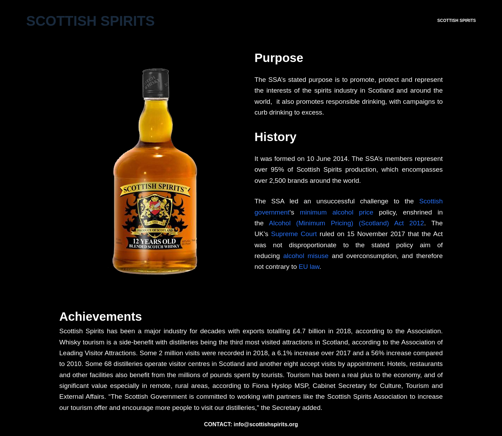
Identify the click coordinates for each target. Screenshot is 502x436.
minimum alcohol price (336, 212)
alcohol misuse (305, 255)
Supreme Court (294, 234)
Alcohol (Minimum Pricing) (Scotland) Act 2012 (346, 223)
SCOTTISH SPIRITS (456, 20)
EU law (309, 266)
